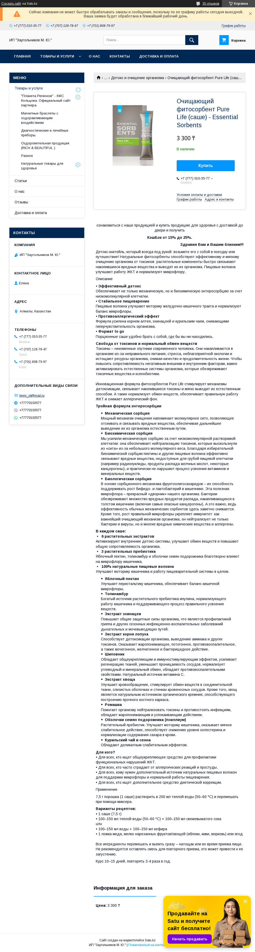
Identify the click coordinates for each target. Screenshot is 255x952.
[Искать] (191, 40)
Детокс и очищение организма (137, 78)
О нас (94, 56)
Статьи (21, 181)
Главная (22, 56)
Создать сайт (11, 3)
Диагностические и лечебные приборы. (44, 132)
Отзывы (21, 202)
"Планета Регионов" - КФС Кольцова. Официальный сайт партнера (46, 100)
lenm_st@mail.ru (31, 395)
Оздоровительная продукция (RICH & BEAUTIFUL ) (45, 145)
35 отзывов (210, 3)
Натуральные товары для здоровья (42, 166)
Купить (206, 165)
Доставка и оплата (158, 56)
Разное (27, 156)
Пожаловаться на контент (147, 945)
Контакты (120, 56)
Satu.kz (150, 940)
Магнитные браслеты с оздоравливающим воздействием (39, 118)
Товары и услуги (57, 56)
